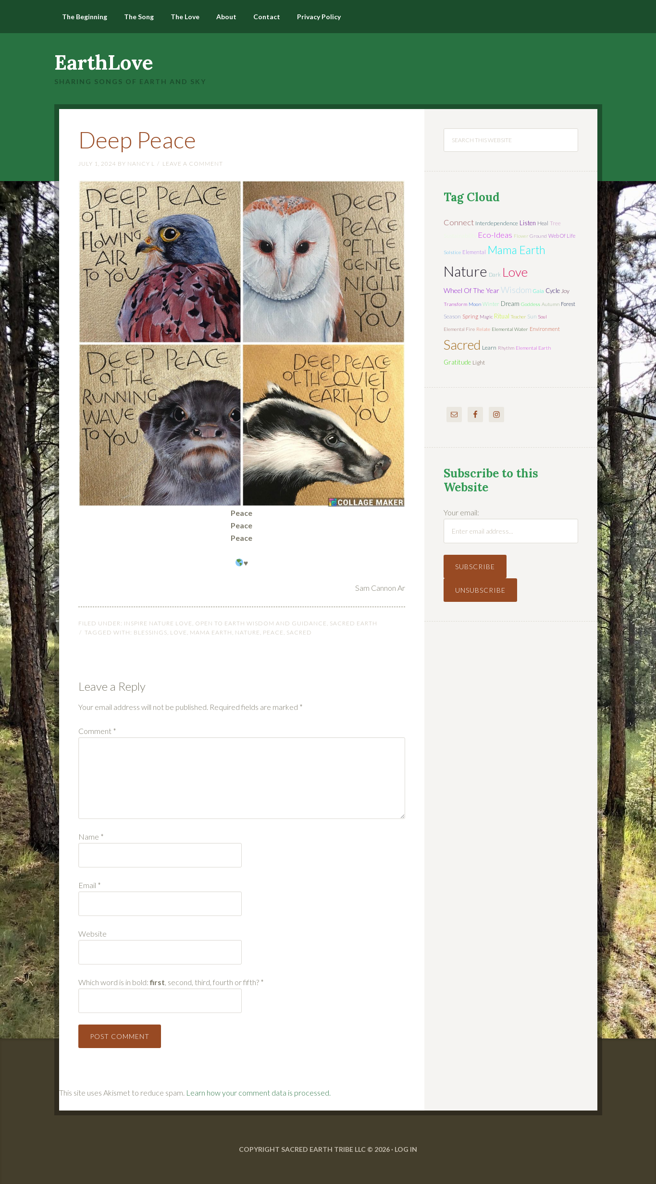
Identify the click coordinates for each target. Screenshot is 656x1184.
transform (455, 304)
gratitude (457, 362)
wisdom (516, 289)
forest (568, 304)
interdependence (496, 223)
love (178, 632)
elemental (474, 252)
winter (491, 304)
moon (475, 304)
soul (542, 316)
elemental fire (459, 329)
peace (273, 632)
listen (528, 223)
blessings (150, 632)
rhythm (506, 348)
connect (459, 222)
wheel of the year (471, 290)
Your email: (461, 512)
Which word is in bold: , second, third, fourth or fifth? (171, 982)
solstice (452, 252)
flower (521, 236)
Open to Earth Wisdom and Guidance (261, 623)
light (478, 362)
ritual (501, 316)
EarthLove (103, 62)
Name (91, 836)
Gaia (538, 291)
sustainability (460, 235)
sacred (299, 632)
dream (510, 303)
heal (542, 223)
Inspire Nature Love (158, 623)
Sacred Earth (353, 623)
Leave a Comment (192, 163)
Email (89, 885)
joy (565, 290)
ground (538, 236)
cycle (552, 290)
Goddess (530, 304)
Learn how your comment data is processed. (258, 1092)
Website (92, 933)
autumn (550, 304)
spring (470, 316)
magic (486, 316)
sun (532, 316)
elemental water (510, 329)
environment (545, 329)
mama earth (211, 632)
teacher (518, 316)
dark (495, 274)
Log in (406, 1149)
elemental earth (533, 348)
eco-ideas (495, 235)
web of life (561, 235)
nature (247, 632)
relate (483, 329)
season (452, 316)
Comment (97, 730)
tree (555, 223)
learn (489, 347)
